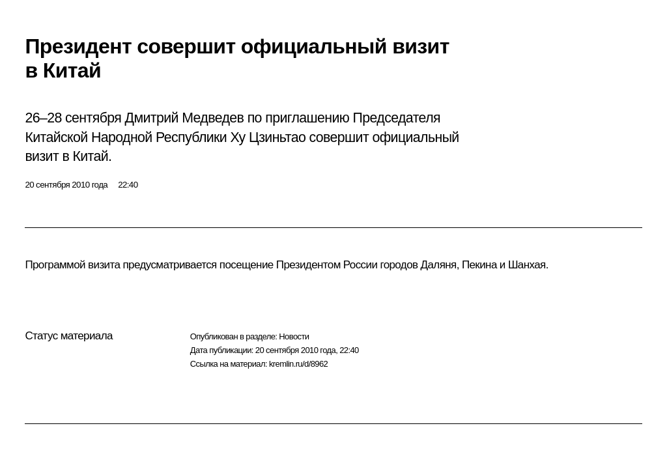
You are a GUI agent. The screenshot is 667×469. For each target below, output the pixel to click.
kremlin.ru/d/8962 (298, 364)
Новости (294, 336)
